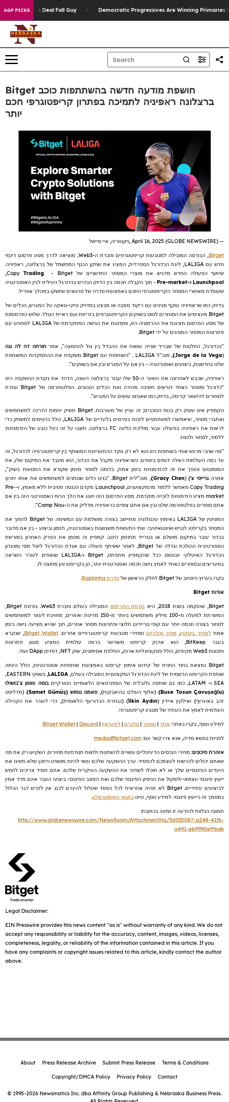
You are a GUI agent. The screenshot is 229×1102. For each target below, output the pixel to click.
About (28, 1062)
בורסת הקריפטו (127, 606)
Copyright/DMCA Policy (81, 1077)
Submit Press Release (128, 1062)
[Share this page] (219, 59)
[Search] (143, 59)
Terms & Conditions (185, 1062)
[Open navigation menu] (11, 59)
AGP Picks (17, 10)
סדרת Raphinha (100, 578)
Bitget (216, 255)
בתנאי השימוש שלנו (113, 797)
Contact (167, 1077)
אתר (165, 724)
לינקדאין (111, 724)
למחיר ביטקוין (195, 633)
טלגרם (131, 724)
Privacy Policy (134, 1077)
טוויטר (149, 724)
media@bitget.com (118, 738)
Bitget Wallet (41, 633)
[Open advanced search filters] (201, 59)
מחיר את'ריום (161, 633)
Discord (88, 724)
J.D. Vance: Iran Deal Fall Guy (46, 10)
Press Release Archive (69, 1062)
